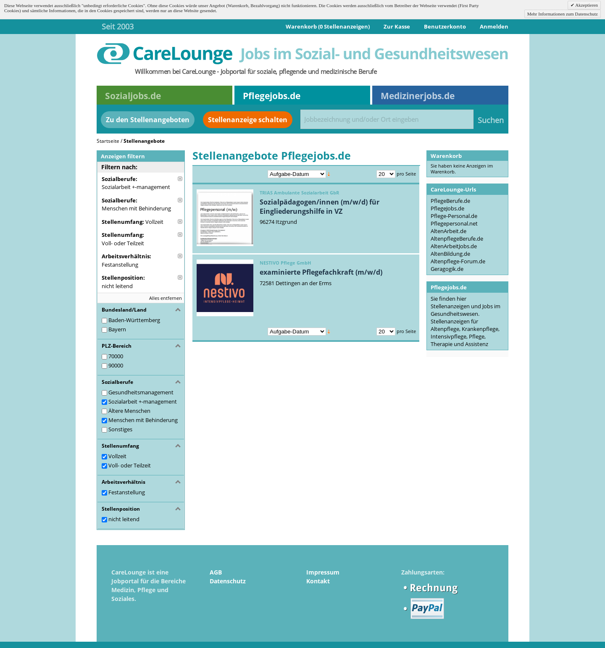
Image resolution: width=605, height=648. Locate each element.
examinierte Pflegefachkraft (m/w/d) (321, 272)
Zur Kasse (397, 26)
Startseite (108, 140)
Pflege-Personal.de (454, 216)
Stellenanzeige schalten (247, 119)
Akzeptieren (586, 5)
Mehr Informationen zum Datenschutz (562, 13)
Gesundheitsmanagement (141, 392)
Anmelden (494, 26)
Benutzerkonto (445, 26)
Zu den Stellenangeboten (147, 119)
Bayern (117, 329)
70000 (115, 356)
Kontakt (318, 581)
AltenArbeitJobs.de (454, 246)
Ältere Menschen (129, 411)
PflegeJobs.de (447, 208)
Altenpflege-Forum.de (458, 261)
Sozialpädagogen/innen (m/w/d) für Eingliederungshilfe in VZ (319, 206)
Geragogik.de (447, 269)
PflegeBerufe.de (450, 201)
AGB (216, 572)
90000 (115, 365)
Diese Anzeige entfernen (180, 178)
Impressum (322, 572)
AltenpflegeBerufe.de (457, 238)
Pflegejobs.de (271, 96)
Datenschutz (228, 581)
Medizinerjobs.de (418, 96)
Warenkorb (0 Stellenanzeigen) (328, 26)
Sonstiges (120, 429)
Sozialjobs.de (133, 96)
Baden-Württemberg (134, 320)
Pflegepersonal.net (454, 223)
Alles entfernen (165, 298)
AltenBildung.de (450, 253)
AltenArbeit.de (448, 231)
